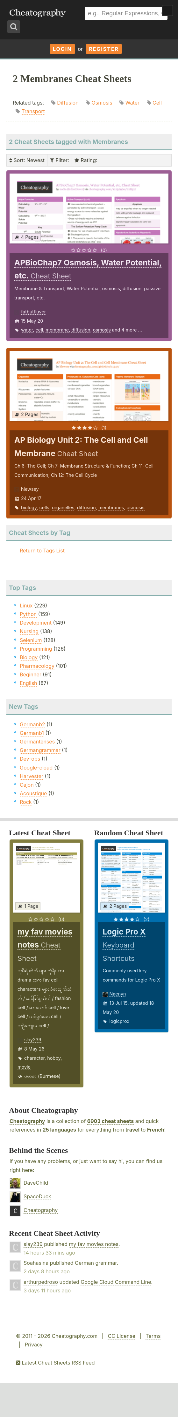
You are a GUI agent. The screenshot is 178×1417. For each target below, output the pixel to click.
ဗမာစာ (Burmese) (42, 1076)
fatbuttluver (33, 311)
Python (28, 614)
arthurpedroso (41, 1282)
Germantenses (37, 741)
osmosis (102, 329)
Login (62, 49)
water (27, 329)
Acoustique (33, 793)
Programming (36, 649)
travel (132, 1129)
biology (29, 507)
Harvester (31, 776)
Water (132, 102)
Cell (157, 102)
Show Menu (167, 10)
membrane (57, 329)
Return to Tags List (42, 550)
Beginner (30, 674)
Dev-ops (30, 759)
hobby (54, 1058)
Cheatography (27, 1121)
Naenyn (117, 993)
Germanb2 (32, 724)
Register (104, 49)
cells (44, 507)
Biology (29, 657)
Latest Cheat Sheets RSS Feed (55, 1362)
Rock (26, 802)
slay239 (32, 1039)
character (34, 1058)
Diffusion (67, 102)
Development (36, 623)
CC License (121, 1336)
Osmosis (102, 102)
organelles (63, 507)
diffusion (80, 329)
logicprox (119, 1021)
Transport (33, 111)
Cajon (27, 785)
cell (39, 329)
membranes (111, 507)
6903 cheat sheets (110, 1121)
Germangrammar (40, 750)
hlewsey (30, 489)
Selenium (31, 640)
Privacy (34, 1344)
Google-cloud (36, 767)
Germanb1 (32, 733)
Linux (26, 605)
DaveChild (36, 1183)
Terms (153, 1336)
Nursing (29, 631)
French (155, 1129)
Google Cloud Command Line (116, 1282)
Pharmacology (37, 666)
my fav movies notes (93, 1244)
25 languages (59, 1129)
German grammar (96, 1263)
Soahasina (36, 1263)
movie (24, 1067)
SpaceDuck (37, 1196)
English (28, 683)
